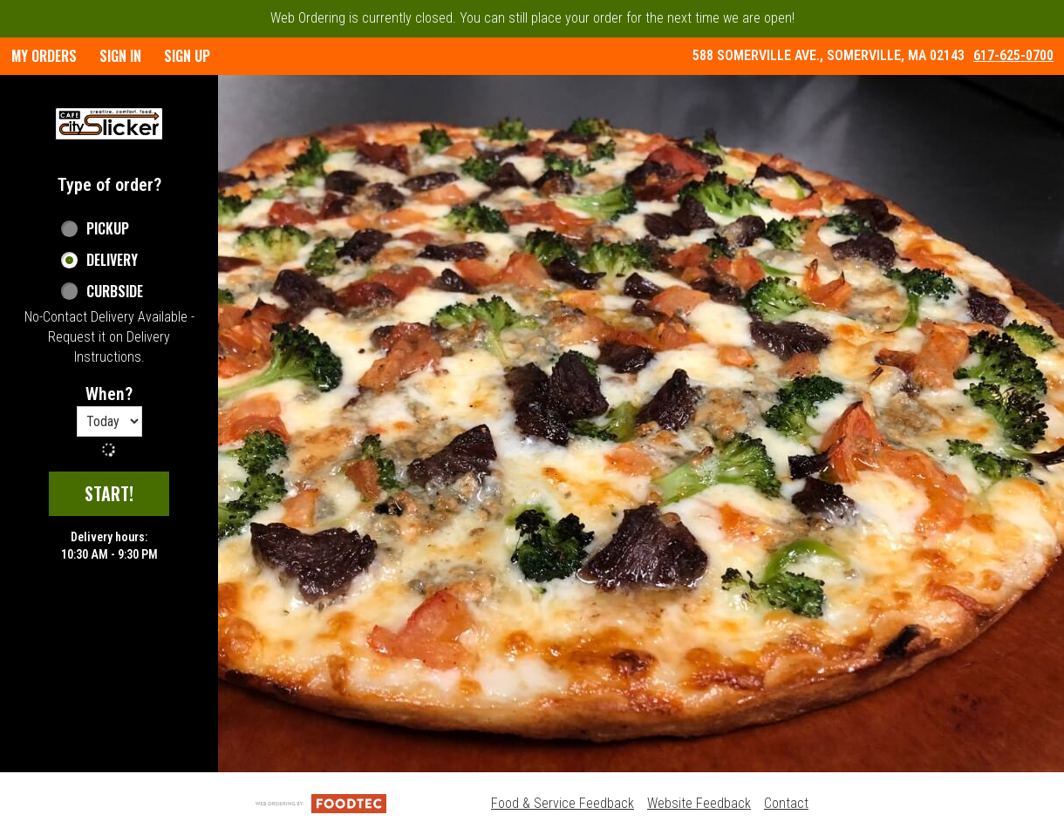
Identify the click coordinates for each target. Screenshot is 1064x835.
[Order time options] (109, 421)
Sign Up (187, 55)
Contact (786, 803)
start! (109, 493)
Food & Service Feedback (562, 803)
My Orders (44, 55)
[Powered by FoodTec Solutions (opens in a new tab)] (321, 803)
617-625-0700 (1013, 55)
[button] (109, 123)
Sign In (120, 55)
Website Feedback (699, 803)
